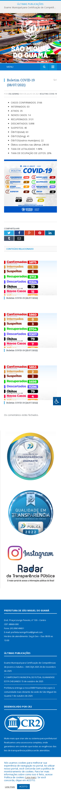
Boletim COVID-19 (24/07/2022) (22, 402)
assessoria (26, 742)
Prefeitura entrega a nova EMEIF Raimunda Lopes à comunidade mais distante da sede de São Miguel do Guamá (30, 691)
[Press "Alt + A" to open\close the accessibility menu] (57, 401)
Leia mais (31, 777)
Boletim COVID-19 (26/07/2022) (22, 297)
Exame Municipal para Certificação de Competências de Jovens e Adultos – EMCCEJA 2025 (31, 7)
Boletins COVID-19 (48, 94)
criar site (24, 738)
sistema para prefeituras (44, 738)
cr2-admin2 (13, 94)
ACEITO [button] (23, 786)
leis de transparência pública (18, 750)
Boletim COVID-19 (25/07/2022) (22, 350)
